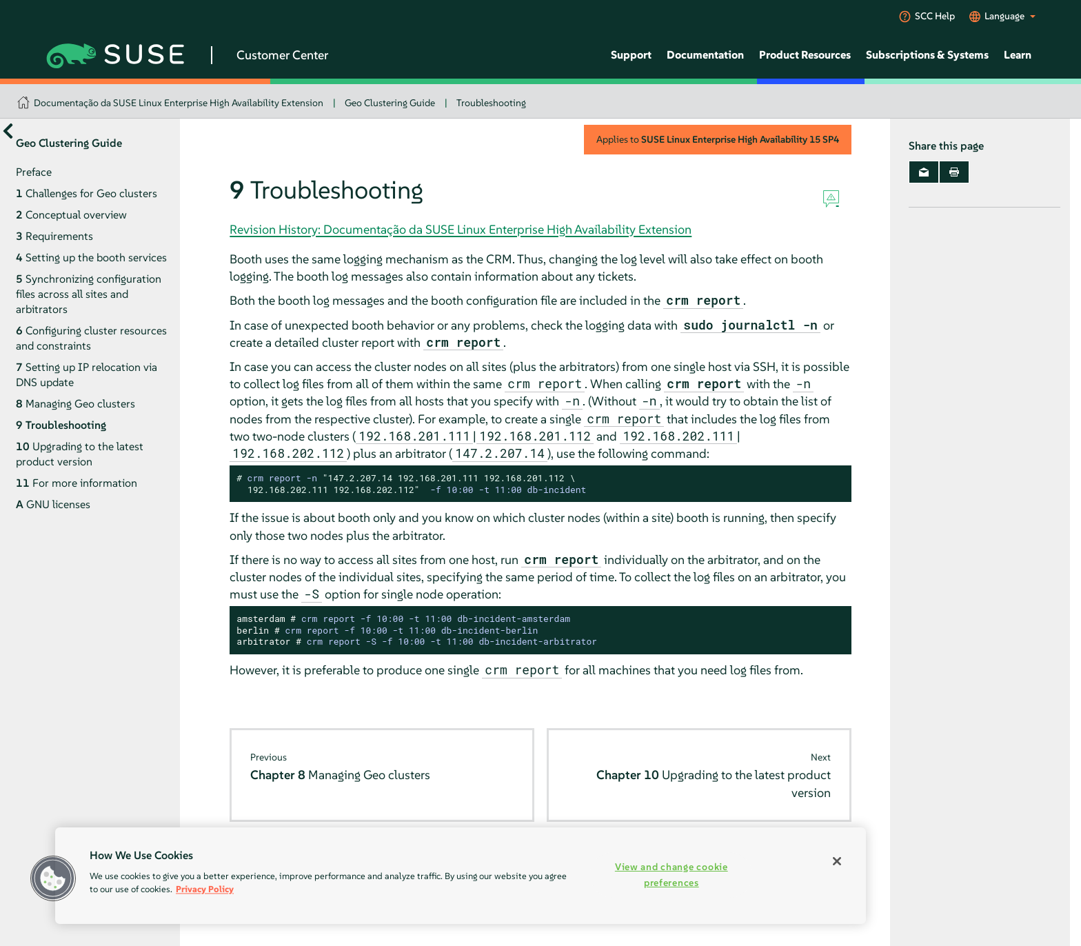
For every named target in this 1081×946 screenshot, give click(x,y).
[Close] (837, 861)
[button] (53, 878)
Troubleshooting (491, 103)
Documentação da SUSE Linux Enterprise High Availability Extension (178, 103)
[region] (460, 875)
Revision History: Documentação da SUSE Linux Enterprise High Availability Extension (460, 229)
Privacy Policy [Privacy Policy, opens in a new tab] (205, 889)
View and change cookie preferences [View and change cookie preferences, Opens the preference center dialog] (671, 875)
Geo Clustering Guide (390, 103)
